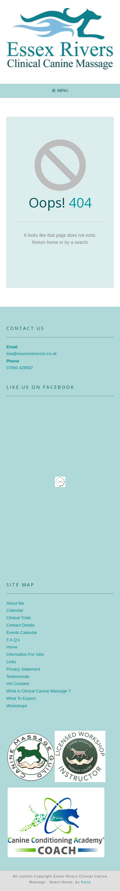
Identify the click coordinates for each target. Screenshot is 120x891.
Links (11, 661)
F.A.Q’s (13, 639)
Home (12, 647)
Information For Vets (25, 654)
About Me (15, 603)
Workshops (16, 705)
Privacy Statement (23, 669)
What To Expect (21, 698)
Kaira (86, 882)
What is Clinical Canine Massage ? (38, 691)
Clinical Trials (18, 617)
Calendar (14, 610)
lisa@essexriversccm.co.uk (31, 353)
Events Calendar (21, 632)
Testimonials (17, 676)
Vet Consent (17, 683)
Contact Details (20, 625)
